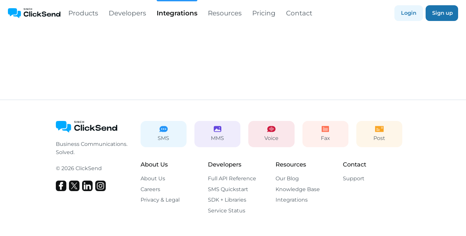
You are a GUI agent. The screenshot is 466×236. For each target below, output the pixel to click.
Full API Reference (232, 178)
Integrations (177, 8)
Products (83, 13)
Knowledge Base (298, 189)
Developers (127, 13)
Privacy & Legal (160, 200)
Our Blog (287, 178)
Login (408, 13)
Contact (299, 13)
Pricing (264, 13)
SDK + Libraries (227, 200)
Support (354, 178)
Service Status (226, 210)
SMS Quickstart (228, 189)
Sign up (442, 13)
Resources (225, 13)
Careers (150, 189)
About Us (153, 178)
